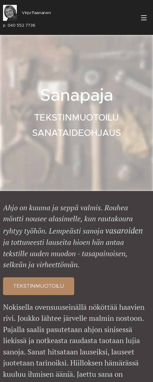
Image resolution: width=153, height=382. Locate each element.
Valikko (144, 17)
